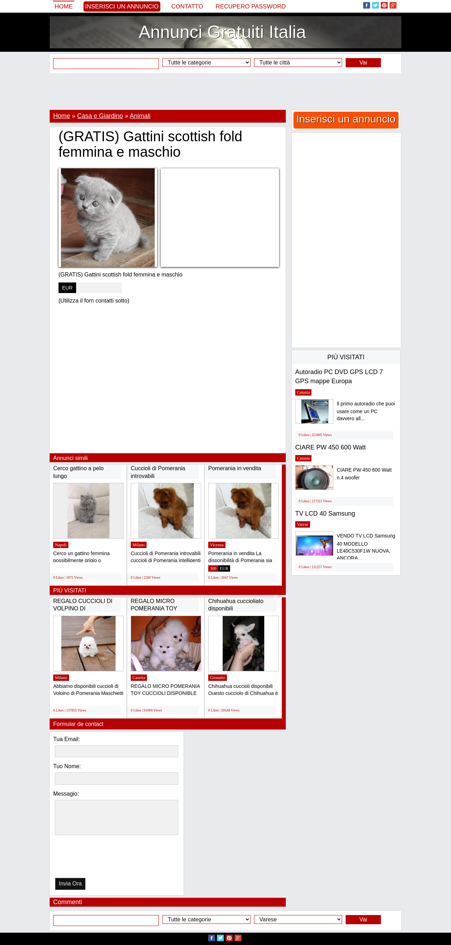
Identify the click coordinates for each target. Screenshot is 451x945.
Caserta (138, 677)
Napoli (61, 544)
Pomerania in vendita (234, 468)
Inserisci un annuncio (122, 6)
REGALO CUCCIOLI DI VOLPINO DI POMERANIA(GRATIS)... (84, 608)
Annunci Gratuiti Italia (222, 32)
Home (64, 6)
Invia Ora (70, 884)
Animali (140, 115)
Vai (363, 63)
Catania (303, 392)
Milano (138, 544)
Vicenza (217, 544)
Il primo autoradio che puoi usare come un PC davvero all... (366, 411)
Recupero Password (251, 6)
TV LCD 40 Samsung (325, 513)
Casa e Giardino (100, 115)
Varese (302, 524)
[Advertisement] (225, 91)
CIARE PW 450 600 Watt (330, 447)
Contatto (187, 6)
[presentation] (91, 858)
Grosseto (217, 677)
